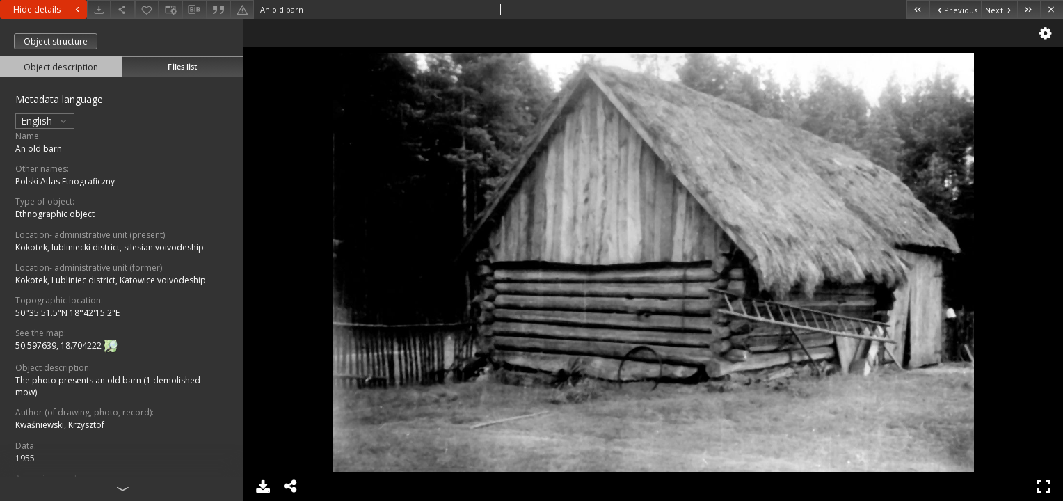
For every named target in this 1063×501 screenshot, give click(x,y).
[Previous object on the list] (955, 9)
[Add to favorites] (147, 9)
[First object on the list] (917, 9)
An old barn (38, 148)
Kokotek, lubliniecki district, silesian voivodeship (109, 247)
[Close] (1051, 9)
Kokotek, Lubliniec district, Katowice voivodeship (110, 280)
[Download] (99, 9)
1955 (25, 458)
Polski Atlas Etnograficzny (65, 181)
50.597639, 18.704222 (59, 345)
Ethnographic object (55, 214)
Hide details (48, 9)
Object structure (56, 41)
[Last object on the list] (1028, 9)
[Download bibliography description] (194, 9)
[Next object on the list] (999, 9)
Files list (182, 66)
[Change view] (170, 9)
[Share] (122, 9)
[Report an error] (242, 9)
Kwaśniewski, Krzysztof (59, 425)
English (45, 120)
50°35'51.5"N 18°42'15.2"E (67, 313)
